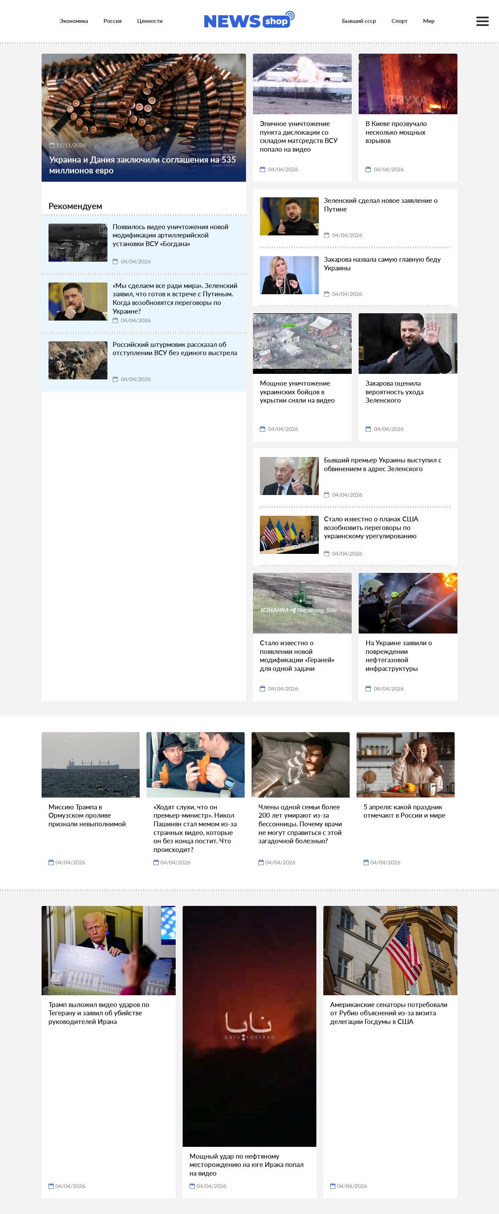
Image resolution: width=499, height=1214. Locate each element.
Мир (429, 20)
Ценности (150, 20)
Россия (113, 20)
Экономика (74, 20)
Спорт (400, 20)
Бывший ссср (359, 20)
